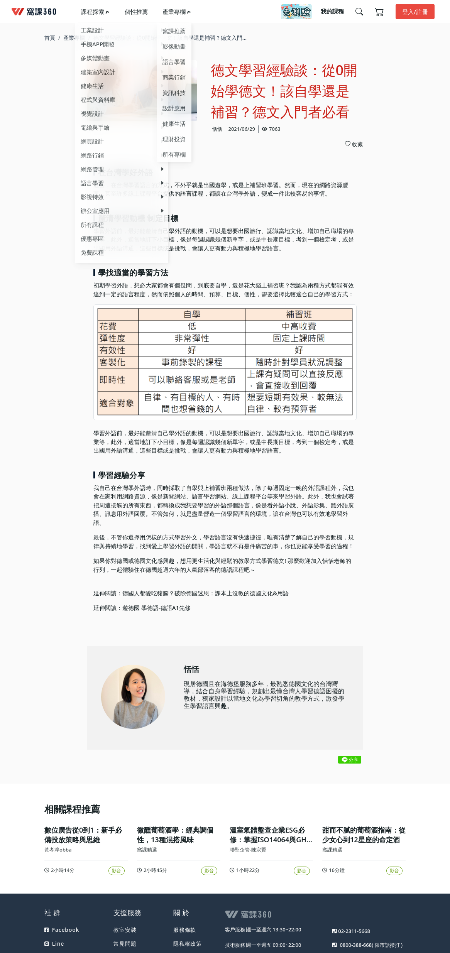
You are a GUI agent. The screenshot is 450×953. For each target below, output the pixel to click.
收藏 (354, 144)
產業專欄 (174, 11)
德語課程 (232, 569)
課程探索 (92, 11)
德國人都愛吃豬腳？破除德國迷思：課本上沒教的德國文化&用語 (205, 593)
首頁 (49, 37)
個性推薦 (136, 11)
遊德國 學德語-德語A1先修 (156, 608)
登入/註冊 (415, 11)
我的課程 (332, 11)
